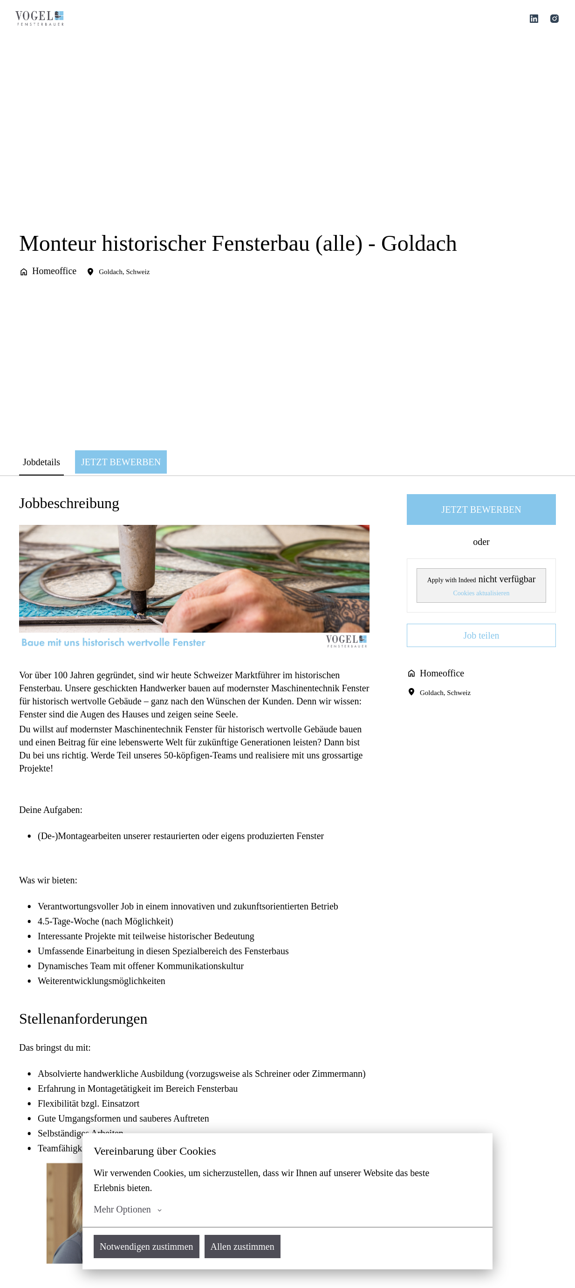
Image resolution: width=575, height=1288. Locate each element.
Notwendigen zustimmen (146, 1246)
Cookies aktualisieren (481, 593)
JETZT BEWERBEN (481, 509)
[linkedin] (534, 18)
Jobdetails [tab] (41, 462)
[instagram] (554, 18)
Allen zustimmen (242, 1246)
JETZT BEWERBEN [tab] (121, 462)
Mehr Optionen (128, 1209)
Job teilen (481, 635)
